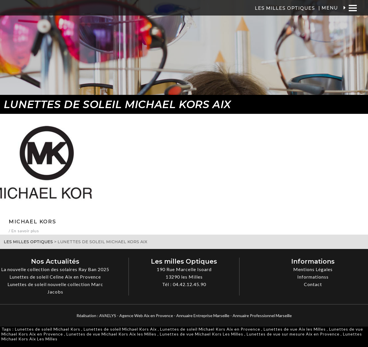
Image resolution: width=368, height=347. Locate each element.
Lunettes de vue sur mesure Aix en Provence (293, 333)
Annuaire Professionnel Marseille (262, 315)
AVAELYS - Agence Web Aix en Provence (136, 315)
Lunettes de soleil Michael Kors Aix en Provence (210, 329)
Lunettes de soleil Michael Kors (47, 329)
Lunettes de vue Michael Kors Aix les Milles (111, 333)
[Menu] (353, 8)
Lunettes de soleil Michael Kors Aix (120, 329)
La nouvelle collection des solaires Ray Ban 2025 (55, 269)
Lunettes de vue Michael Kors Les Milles (201, 333)
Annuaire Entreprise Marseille (202, 315)
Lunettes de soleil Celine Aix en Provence (55, 276)
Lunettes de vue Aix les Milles (295, 329)
